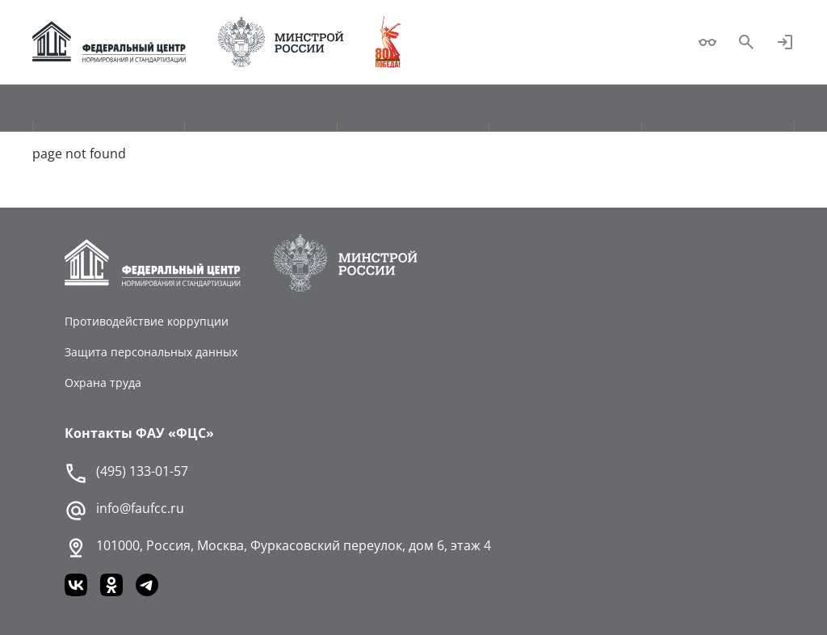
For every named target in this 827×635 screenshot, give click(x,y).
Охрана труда (103, 382)
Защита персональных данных (151, 352)
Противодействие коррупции (147, 321)
